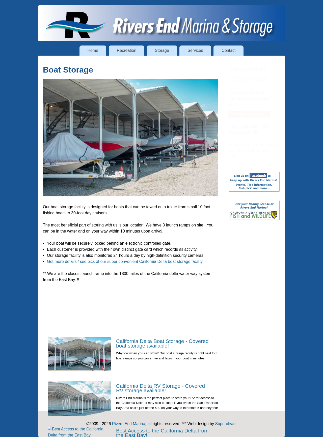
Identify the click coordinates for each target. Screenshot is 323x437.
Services (195, 50)
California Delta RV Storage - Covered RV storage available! (160, 407)
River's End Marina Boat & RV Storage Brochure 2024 (253, 150)
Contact (228, 50)
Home (93, 50)
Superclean (225, 424)
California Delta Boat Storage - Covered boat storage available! (162, 362)
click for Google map (249, 114)
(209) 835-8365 (247, 79)
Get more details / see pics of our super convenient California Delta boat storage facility (124, 261)
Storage (162, 50)
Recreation (126, 50)
